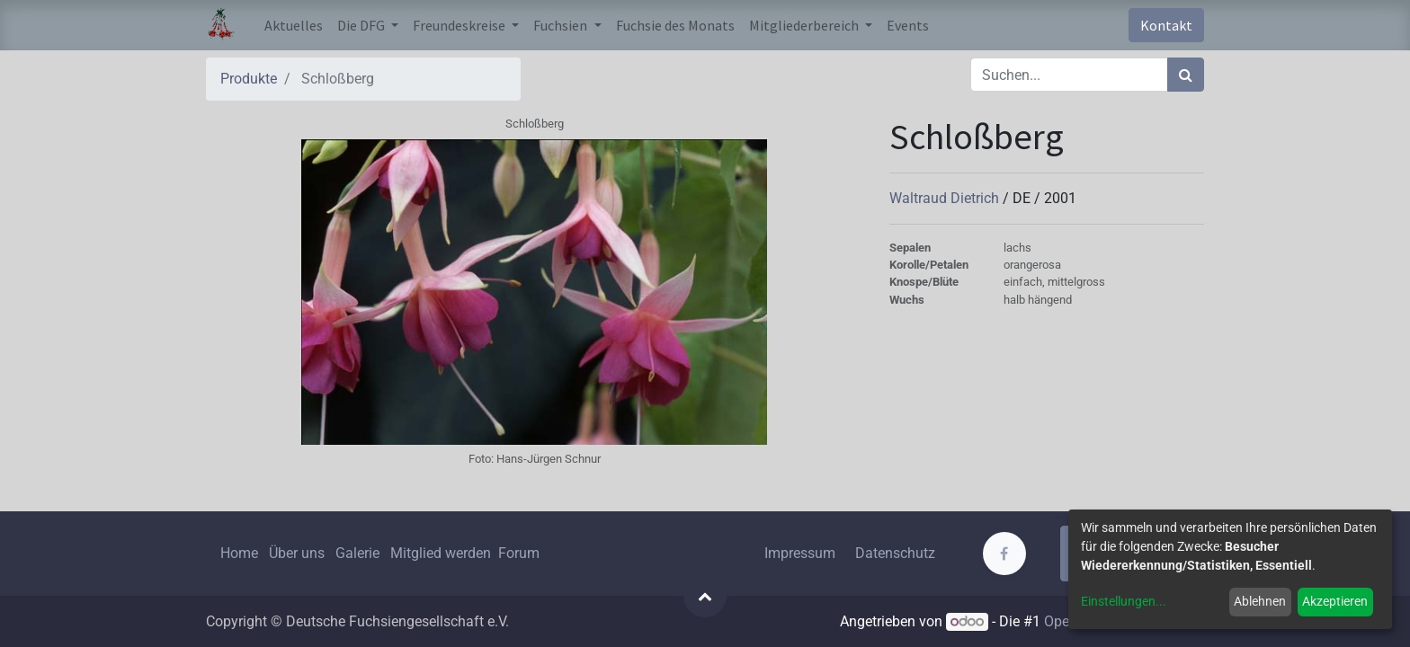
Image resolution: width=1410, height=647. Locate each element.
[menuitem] (293, 25)
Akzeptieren (1335, 601)
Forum (519, 553)
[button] (705, 595)
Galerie (357, 553)
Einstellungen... (1123, 601)
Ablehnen (1260, 601)
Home (239, 553)
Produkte (248, 78)
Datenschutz (895, 553)
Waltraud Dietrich (946, 198)
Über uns (297, 553)
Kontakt (1166, 25)
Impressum (799, 553)
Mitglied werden (442, 553)
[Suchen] (1185, 75)
